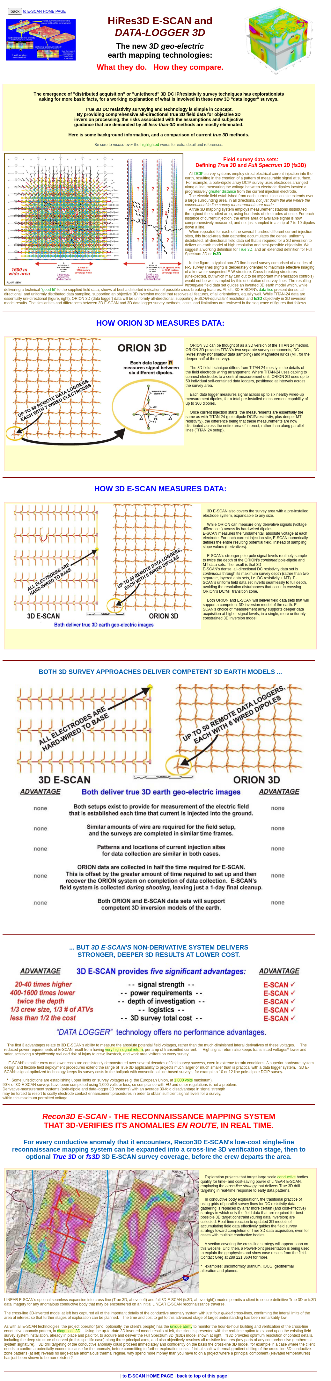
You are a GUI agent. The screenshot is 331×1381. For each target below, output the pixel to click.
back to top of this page (202, 1375)
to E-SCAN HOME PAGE (44, 11)
